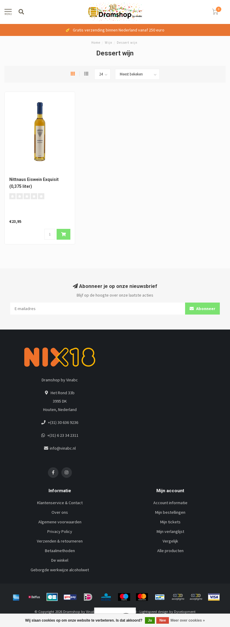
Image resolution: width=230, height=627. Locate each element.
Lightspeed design (154, 611)
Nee (162, 620)
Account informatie (170, 502)
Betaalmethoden (60, 550)
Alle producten (170, 550)
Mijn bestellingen (170, 512)
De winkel (59, 560)
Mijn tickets (170, 522)
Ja (150, 620)
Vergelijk (170, 541)
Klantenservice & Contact (60, 502)
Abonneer (202, 308)
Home (95, 42)
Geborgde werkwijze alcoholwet (60, 569)
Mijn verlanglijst (170, 531)
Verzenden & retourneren (60, 541)
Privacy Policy (59, 531)
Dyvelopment (185, 611)
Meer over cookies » (187, 620)
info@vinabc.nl (63, 448)
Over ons (60, 512)
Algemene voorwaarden (59, 522)
